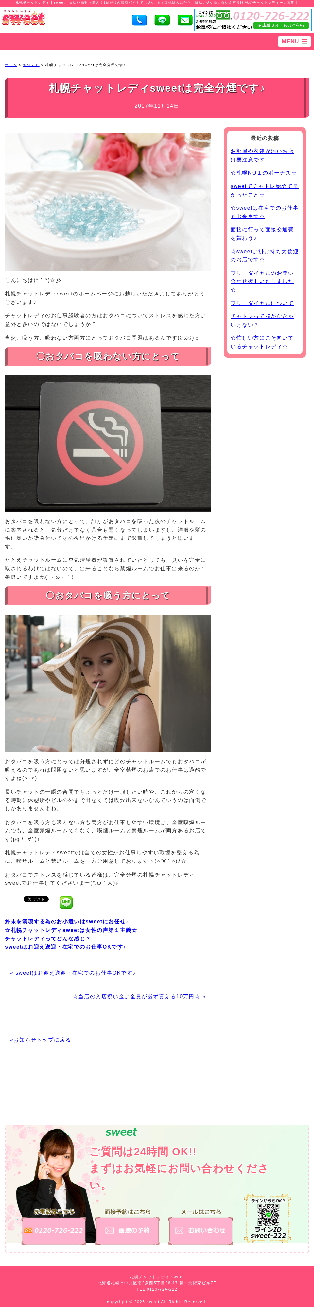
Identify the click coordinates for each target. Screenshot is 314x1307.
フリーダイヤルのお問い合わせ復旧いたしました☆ (262, 281)
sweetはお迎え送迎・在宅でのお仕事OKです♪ (65, 947)
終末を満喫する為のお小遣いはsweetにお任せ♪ (67, 921)
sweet (154, 1302)
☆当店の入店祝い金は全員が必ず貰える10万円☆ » (139, 996)
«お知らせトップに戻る (40, 1040)
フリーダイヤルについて (262, 303)
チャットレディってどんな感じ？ (48, 938)
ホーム (11, 65)
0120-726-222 (162, 1289)
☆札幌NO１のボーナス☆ (264, 173)
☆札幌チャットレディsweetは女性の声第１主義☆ (71, 930)
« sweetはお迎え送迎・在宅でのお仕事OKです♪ (73, 973)
